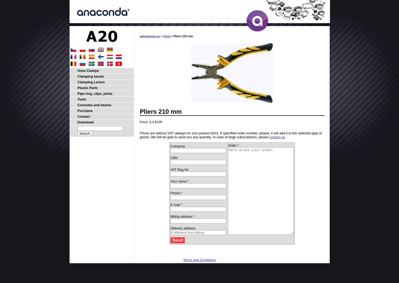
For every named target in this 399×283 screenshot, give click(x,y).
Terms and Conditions (199, 277)
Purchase (85, 111)
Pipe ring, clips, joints (95, 94)
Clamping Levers (91, 82)
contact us (277, 137)
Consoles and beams (94, 105)
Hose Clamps (88, 71)
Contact (84, 116)
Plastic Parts (88, 88)
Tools (167, 36)
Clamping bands (91, 76)
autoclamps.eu (150, 36)
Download (86, 122)
